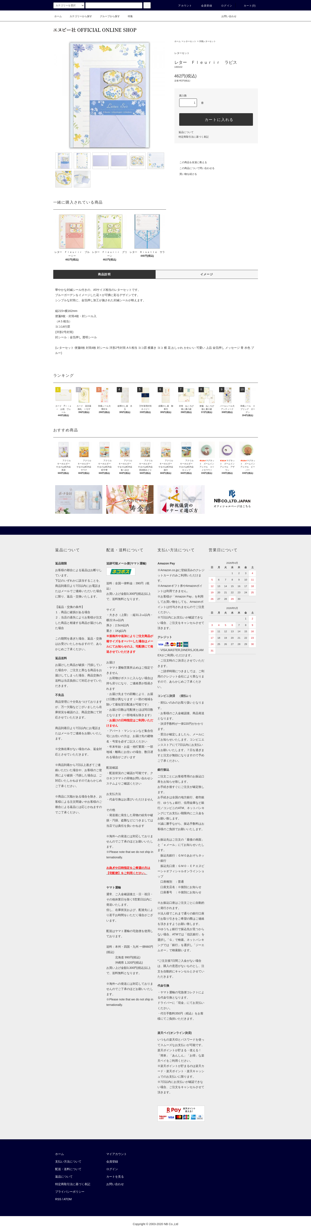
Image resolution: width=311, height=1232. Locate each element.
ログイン (224, 5)
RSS (58, 1199)
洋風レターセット (207, 41)
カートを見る (115, 1176)
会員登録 (204, 5)
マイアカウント (116, 1154)
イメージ (206, 274)
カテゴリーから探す (78, 16)
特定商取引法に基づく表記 (194, 136)
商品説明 (104, 274)
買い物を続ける (185, 174)
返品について (186, 132)
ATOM (67, 1199)
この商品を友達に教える (190, 162)
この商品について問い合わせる (194, 168)
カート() (247, 5)
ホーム (58, 16)
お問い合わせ (226, 16)
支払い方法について (68, 1161)
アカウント (182, 5)
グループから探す (107, 16)
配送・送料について (68, 1169)
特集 (128, 16)
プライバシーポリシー (69, 1191)
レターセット (190, 41)
